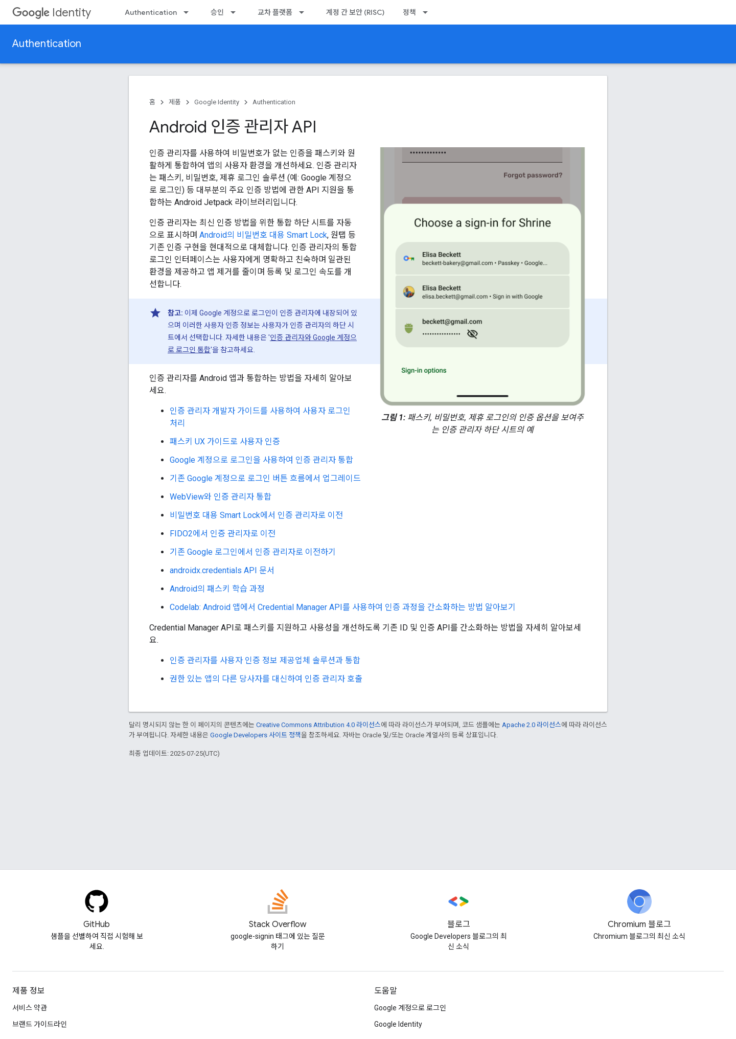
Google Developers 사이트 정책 (255, 735)
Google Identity (216, 102)
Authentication (151, 12)
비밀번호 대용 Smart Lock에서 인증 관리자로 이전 (256, 515)
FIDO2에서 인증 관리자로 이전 (222, 533)
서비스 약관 (29, 1008)
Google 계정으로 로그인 (410, 1008)
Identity (51, 12)
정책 (409, 12)
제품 (175, 102)
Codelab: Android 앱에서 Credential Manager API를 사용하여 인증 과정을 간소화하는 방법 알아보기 (343, 607)
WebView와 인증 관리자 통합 (220, 497)
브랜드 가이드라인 (39, 1024)
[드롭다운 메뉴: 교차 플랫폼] (304, 12)
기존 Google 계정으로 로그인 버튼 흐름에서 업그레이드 (265, 478)
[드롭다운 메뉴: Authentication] (189, 12)
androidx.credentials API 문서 (222, 570)
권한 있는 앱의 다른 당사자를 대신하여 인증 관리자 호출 (266, 679)
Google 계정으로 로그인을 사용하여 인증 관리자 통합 (261, 460)
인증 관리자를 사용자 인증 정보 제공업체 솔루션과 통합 (265, 660)
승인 (217, 12)
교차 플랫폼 (275, 12)
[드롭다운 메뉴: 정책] (428, 12)
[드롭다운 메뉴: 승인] (236, 12)
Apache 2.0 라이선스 (531, 725)
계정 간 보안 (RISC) (355, 12)
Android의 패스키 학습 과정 (217, 589)
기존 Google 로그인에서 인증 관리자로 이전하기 (253, 552)
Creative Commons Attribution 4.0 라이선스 (318, 725)
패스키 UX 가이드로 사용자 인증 (225, 441)
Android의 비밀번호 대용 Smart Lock (263, 235)
